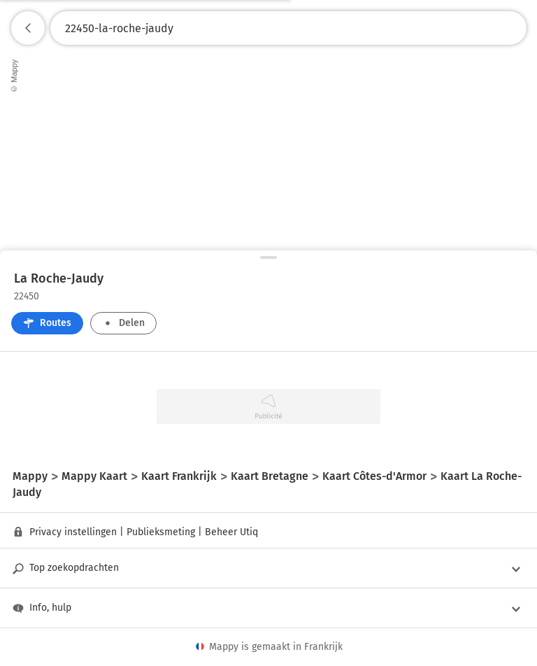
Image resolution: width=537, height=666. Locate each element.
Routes (47, 323)
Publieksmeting (161, 532)
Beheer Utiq (231, 532)
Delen (123, 323)
